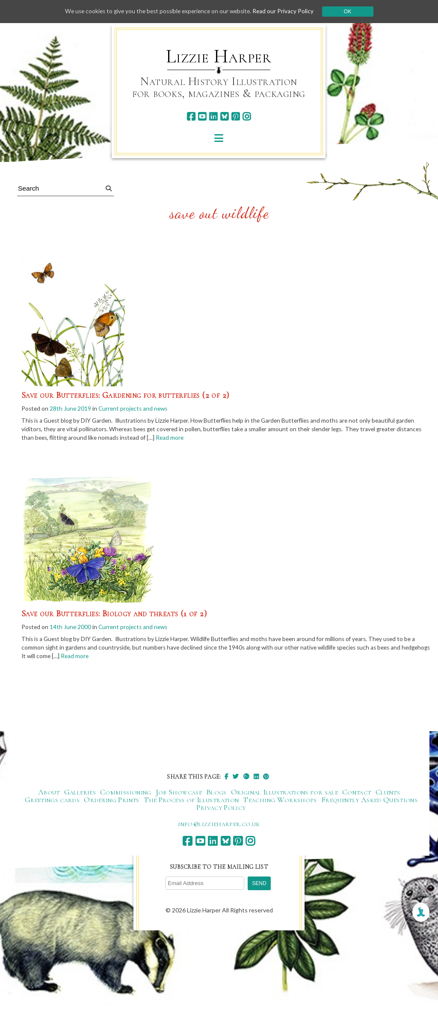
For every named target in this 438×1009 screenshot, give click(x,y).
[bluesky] (224, 116)
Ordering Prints (111, 802)
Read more (202, 438)
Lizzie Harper (219, 56)
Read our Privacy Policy (287, 11)
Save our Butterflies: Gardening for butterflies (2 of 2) (125, 395)
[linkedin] (213, 116)
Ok (352, 12)
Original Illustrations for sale (284, 794)
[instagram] (247, 116)
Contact (356, 794)
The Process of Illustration (191, 802)
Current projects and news (136, 408)
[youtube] (202, 116)
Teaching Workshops (280, 802)
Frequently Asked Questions (369, 802)
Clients (388, 794)
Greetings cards (52, 802)
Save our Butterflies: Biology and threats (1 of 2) (114, 614)
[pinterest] (235, 116)
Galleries (80, 794)
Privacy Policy (221, 810)
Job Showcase (179, 794)
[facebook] (191, 116)
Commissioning (125, 794)
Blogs (216, 794)
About (49, 794)
